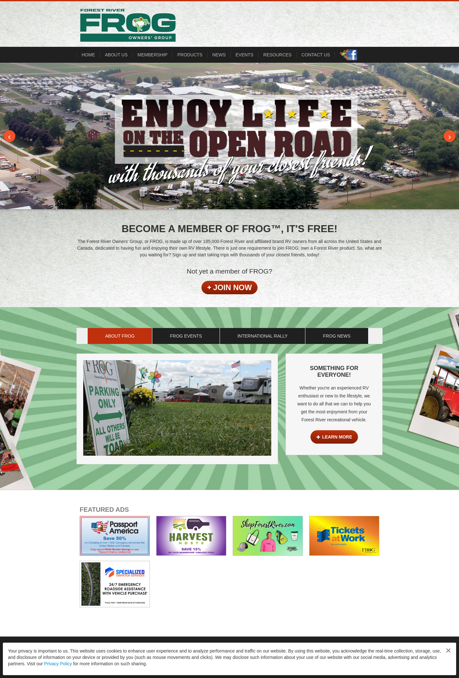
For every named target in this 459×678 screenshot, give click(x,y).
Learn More (334, 436)
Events (244, 54)
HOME (88, 54)
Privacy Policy (58, 663)
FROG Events (186, 336)
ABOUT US (116, 54)
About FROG (120, 336)
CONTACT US (316, 54)
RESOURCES (277, 54)
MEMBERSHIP (152, 54)
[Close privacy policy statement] (448, 650)
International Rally (262, 336)
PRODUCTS (189, 54)
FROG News (336, 336)
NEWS (219, 54)
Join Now (229, 287)
